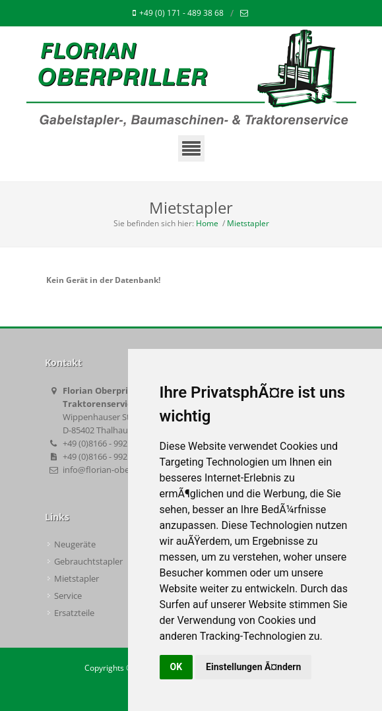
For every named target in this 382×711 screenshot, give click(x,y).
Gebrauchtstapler (88, 561)
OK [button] (176, 667)
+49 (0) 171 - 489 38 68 (178, 13)
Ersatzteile (74, 613)
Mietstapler (248, 223)
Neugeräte (75, 544)
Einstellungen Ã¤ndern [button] (253, 667)
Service (68, 596)
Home (207, 223)
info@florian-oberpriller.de (115, 470)
